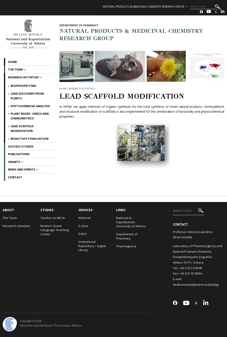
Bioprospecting (23, 86)
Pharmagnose (126, 246)
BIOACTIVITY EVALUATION (30, 139)
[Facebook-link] (201, 12)
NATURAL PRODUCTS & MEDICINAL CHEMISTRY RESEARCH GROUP (144, 6)
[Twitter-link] (216, 12)
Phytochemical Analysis (30, 106)
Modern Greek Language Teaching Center (55, 230)
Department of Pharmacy (127, 236)
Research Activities (81, 88)
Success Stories (21, 146)
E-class (83, 226)
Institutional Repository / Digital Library (92, 246)
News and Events (22, 169)
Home (12, 62)
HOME (63, 88)
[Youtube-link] (209, 12)
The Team (15, 69)
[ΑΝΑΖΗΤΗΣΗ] (205, 6)
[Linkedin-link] (222, 12)
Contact (15, 177)
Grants (14, 162)
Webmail (84, 218)
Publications (19, 154)
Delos (82, 234)
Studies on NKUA (53, 218)
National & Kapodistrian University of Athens (131, 222)
